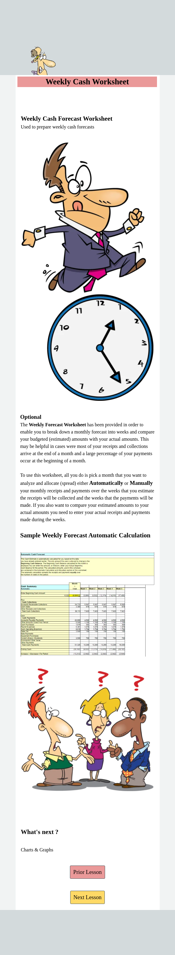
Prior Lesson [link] (87, 872)
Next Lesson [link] (88, 897)
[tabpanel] (87, 113)
